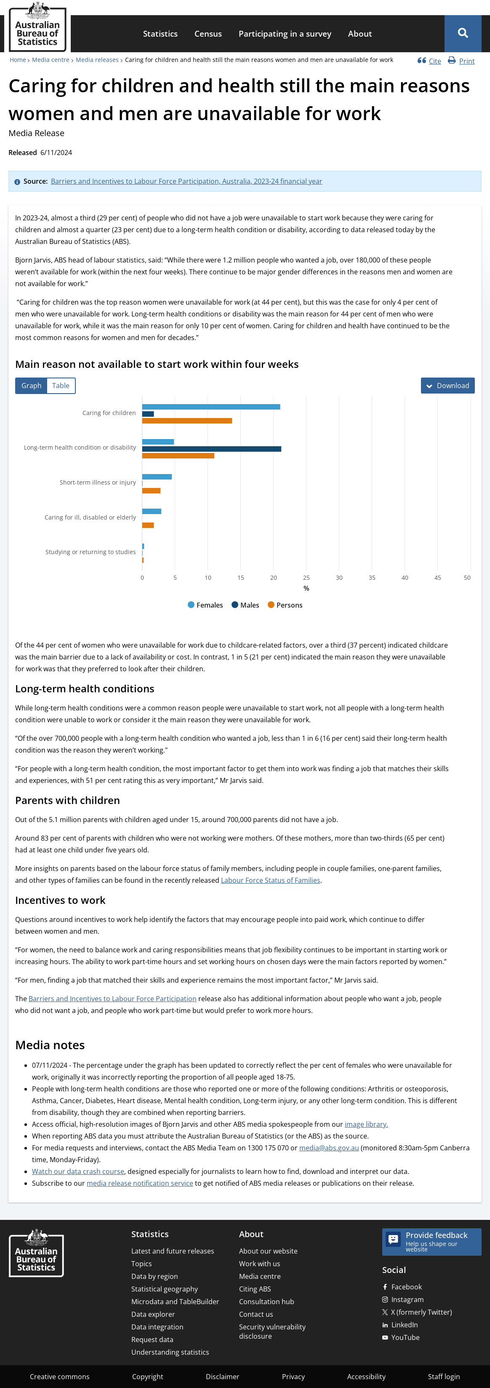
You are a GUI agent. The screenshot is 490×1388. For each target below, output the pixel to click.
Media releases (97, 60)
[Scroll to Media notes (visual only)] (94, 1046)
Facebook (406, 1287)
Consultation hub (266, 1301)
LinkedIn (404, 1324)
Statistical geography (164, 1289)
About (360, 33)
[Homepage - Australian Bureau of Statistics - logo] (37, 26)
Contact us (256, 1314)
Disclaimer (223, 1376)
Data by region (154, 1276)
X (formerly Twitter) (421, 1312)
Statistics (160, 33)
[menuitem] (160, 34)
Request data (152, 1339)
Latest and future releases (172, 1251)
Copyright (147, 1376)
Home (18, 60)
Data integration (157, 1327)
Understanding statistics (170, 1352)
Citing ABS (255, 1289)
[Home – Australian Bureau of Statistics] (36, 1253)
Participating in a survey (285, 33)
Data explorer (153, 1314)
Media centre (50, 60)
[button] (463, 33)
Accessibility (366, 1376)
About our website (268, 1251)
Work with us (259, 1263)
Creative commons (60, 1376)
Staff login (444, 1376)
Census (208, 33)
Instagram (407, 1299)
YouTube (405, 1337)
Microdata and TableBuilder (175, 1301)
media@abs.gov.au (329, 1147)
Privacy (293, 1376)
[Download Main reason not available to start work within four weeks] (448, 386)
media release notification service (140, 1183)
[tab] (31, 385)
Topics (141, 1263)
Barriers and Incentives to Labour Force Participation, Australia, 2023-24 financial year (186, 181)
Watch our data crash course (78, 1171)
